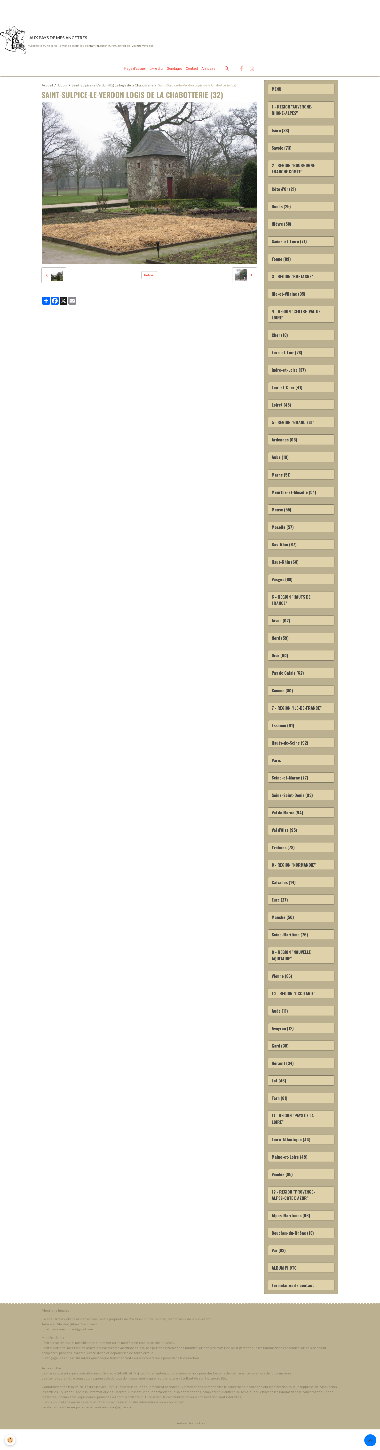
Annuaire (208, 70)
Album (62, 87)
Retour (149, 277)
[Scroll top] (370, 1440)
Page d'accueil (135, 70)
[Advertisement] (88, 11)
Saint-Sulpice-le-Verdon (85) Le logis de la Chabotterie (112, 87)
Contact (192, 70)
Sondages (174, 70)
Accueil (47, 87)
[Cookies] (10, 1440)
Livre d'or (157, 70)
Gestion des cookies (190, 1444)
